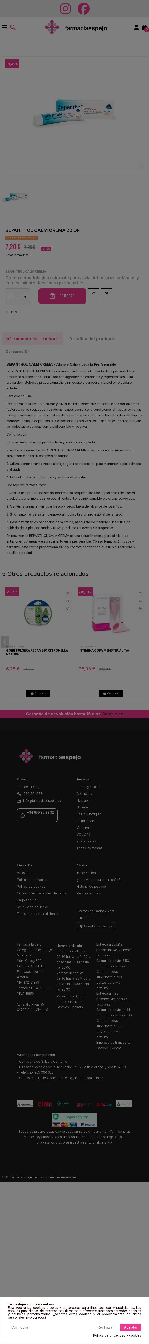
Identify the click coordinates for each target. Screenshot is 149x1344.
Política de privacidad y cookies (117, 1335)
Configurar (20, 1327)
